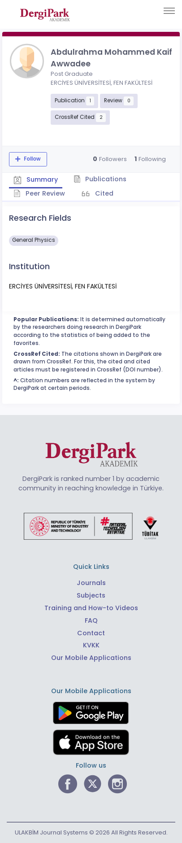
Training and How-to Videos (91, 607)
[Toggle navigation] (169, 10)
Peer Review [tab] (39, 193)
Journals (91, 582)
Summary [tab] (35, 179)
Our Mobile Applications (91, 657)
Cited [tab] (103, 193)
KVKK (91, 645)
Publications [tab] (100, 179)
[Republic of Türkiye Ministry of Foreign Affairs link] (91, 525)
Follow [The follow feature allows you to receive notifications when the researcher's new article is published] (31, 158)
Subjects (91, 595)
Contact (91, 633)
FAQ (91, 620)
